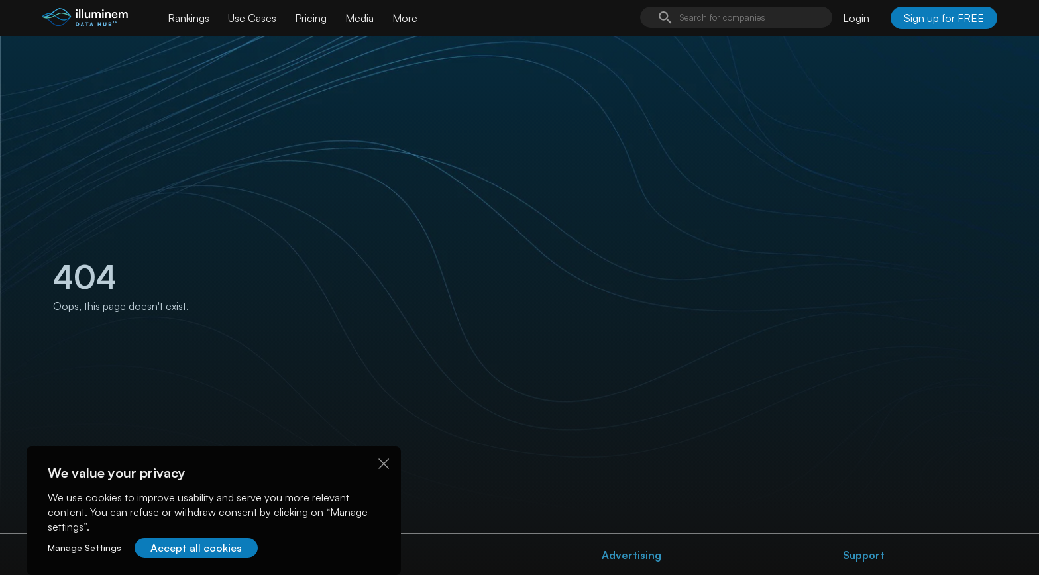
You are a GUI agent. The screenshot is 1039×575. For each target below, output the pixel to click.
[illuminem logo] (85, 19)
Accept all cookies (196, 547)
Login (856, 18)
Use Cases (252, 18)
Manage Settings (84, 547)
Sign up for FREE (944, 18)
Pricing (311, 18)
